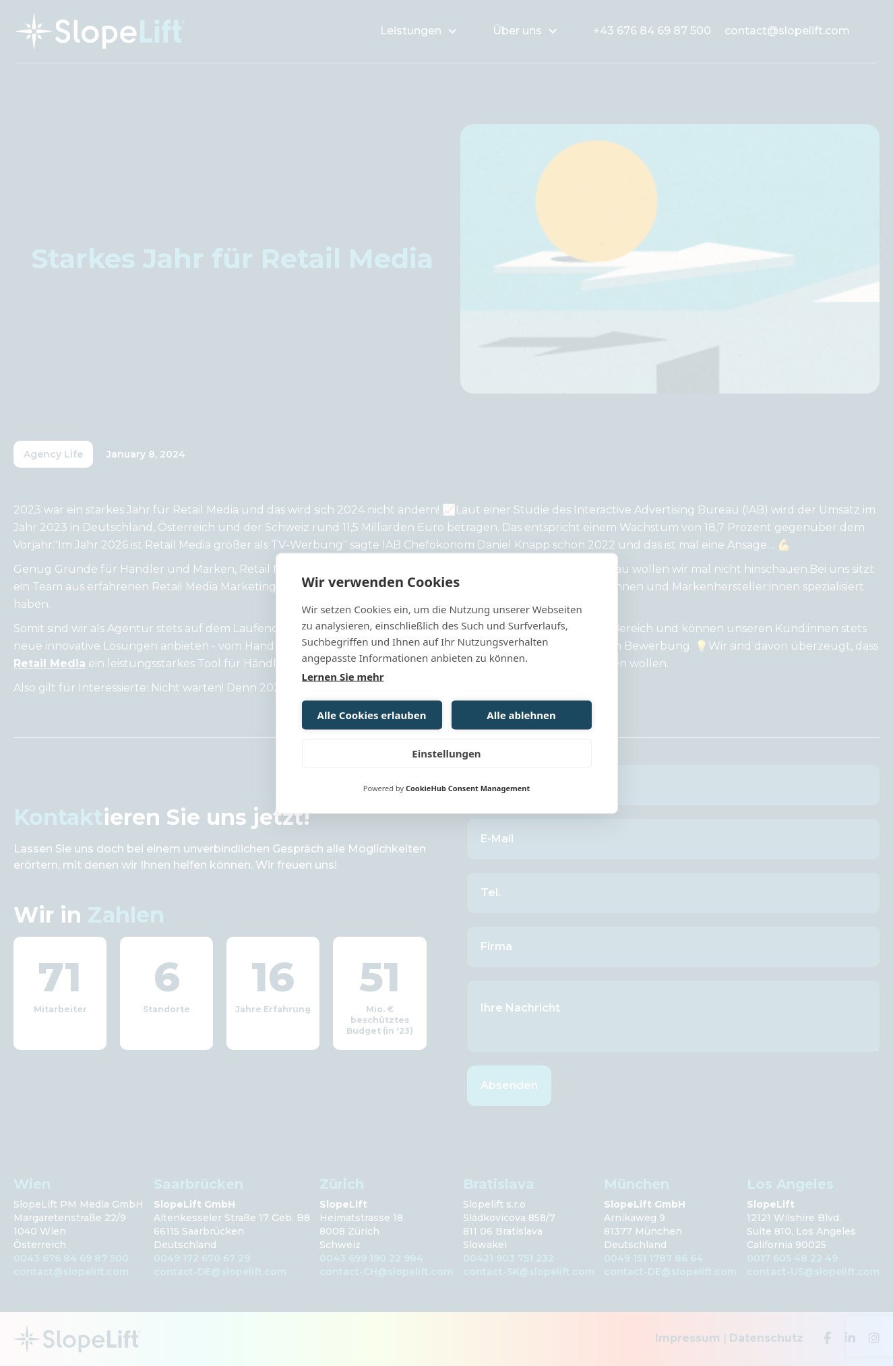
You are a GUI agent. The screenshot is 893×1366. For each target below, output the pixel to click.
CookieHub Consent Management (468, 787)
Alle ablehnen (521, 715)
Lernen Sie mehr (343, 676)
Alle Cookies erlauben (372, 715)
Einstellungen (446, 753)
